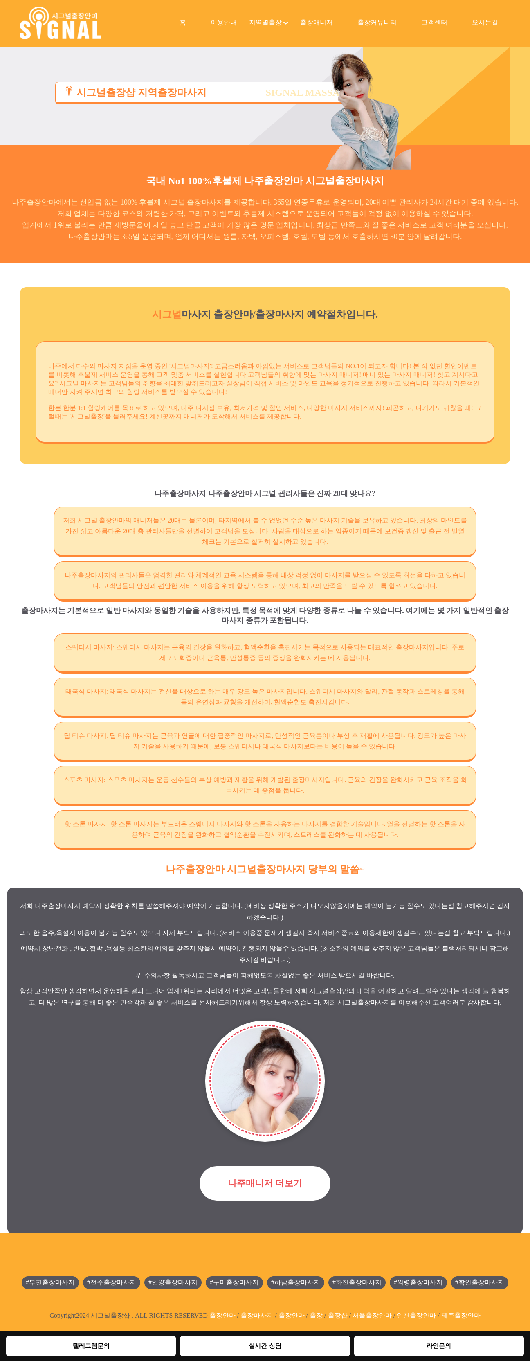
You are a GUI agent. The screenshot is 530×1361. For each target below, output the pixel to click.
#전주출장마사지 (111, 1282)
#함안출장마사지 (479, 1282)
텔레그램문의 (91, 1345)
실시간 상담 (265, 1345)
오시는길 (485, 22)
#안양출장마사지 (173, 1282)
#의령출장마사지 (418, 1282)
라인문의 (439, 1345)
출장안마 (222, 1315)
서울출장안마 (372, 1315)
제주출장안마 (461, 1315)
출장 (316, 1315)
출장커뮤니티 (377, 22)
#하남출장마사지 (295, 1282)
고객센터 (434, 22)
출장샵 (338, 1315)
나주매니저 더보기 (265, 1183)
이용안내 (224, 22)
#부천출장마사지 (50, 1282)
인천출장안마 (416, 1315)
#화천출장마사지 (357, 1282)
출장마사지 (256, 1315)
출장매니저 (316, 22)
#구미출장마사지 (234, 1282)
